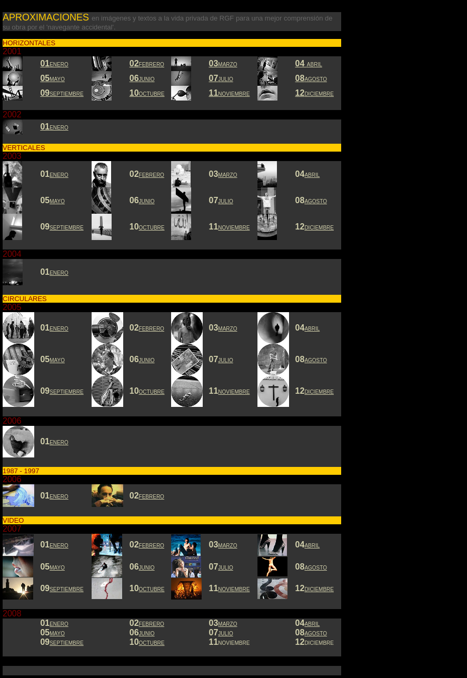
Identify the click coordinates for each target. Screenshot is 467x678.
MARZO (227, 624)
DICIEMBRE (319, 589)
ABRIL (312, 175)
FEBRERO (151, 624)
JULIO (225, 201)
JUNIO (147, 201)
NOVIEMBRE (234, 228)
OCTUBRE (152, 228)
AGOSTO (315, 201)
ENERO (58, 442)
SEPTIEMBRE (66, 392)
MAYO (57, 201)
